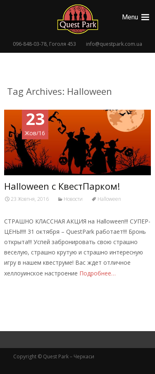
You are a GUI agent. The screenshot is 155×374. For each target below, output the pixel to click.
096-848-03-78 (30, 43)
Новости (73, 198)
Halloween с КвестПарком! (62, 186)
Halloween (109, 198)
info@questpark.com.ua (114, 43)
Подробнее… (97, 273)
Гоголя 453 (62, 43)
